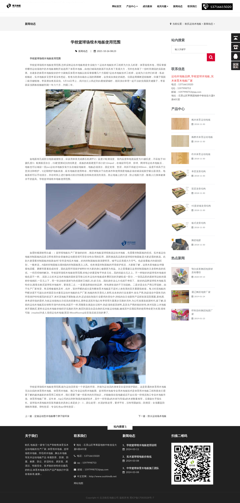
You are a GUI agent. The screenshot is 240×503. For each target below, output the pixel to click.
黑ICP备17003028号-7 (142, 497)
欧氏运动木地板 (193, 23)
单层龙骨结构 (199, 163)
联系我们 (192, 6)
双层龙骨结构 (199, 180)
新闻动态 (177, 6)
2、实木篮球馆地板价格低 (137, 456)
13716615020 (221, 7)
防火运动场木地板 (157, 416)
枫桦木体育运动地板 (202, 129)
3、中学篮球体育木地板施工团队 (140, 468)
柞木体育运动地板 (201, 146)
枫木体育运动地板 (201, 111)
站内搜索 (120, 426)
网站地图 (78, 483)
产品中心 (132, 6)
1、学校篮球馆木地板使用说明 (139, 445)
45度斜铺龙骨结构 (201, 197)
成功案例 (147, 6)
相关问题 (162, 6)
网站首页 (116, 6)
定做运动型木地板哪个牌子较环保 (51, 416)
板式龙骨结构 (199, 214)
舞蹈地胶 (196, 232)
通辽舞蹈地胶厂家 (201, 284)
